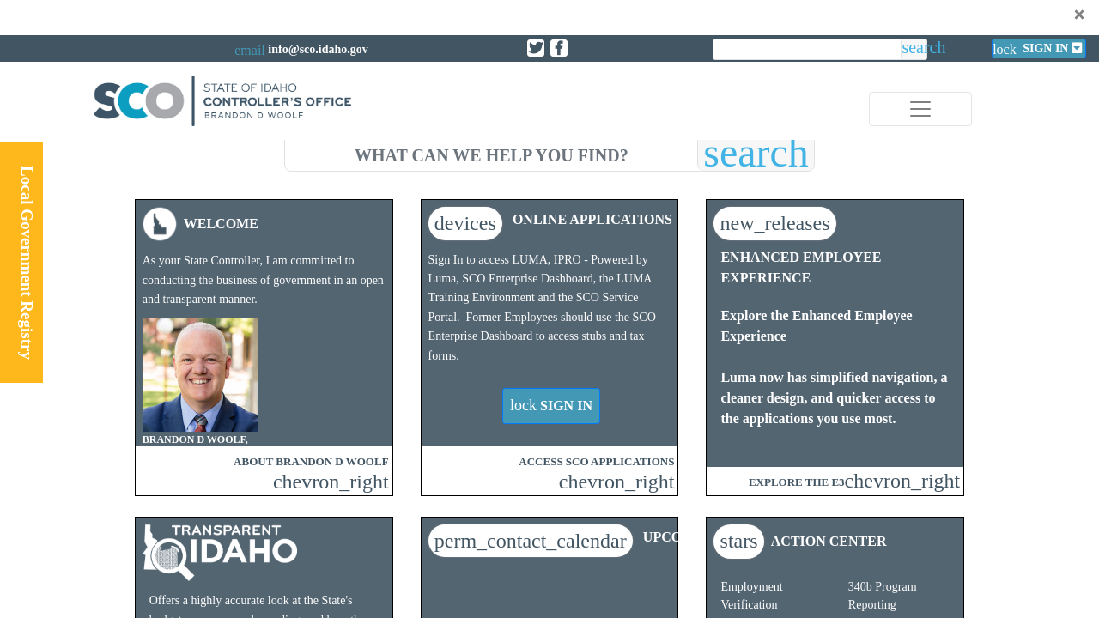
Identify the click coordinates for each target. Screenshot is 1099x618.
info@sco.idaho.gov (317, 49)
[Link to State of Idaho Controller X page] (535, 48)
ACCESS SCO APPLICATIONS (596, 461)
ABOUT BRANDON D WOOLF (311, 461)
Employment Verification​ (751, 595)
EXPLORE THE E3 (797, 482)
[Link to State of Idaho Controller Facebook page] (559, 48)
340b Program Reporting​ (882, 595)
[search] (491, 152)
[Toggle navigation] (920, 109)
